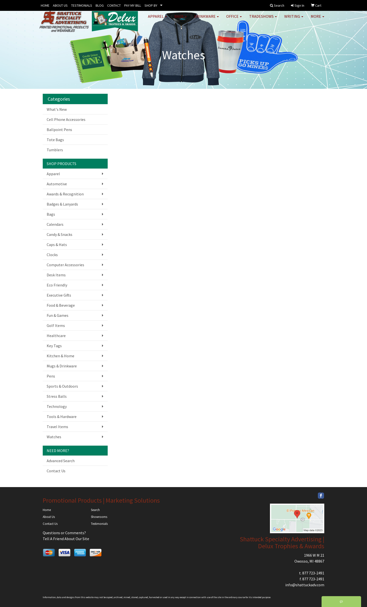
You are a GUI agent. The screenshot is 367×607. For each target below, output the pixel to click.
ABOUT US (60, 5)
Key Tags (54, 345)
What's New (57, 109)
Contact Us (56, 470)
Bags (180, 19)
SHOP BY (150, 5)
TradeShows (263, 19)
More (317, 19)
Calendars (55, 224)
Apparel (157, 19)
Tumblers (55, 149)
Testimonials (99, 524)
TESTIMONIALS (81, 5)
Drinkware (206, 19)
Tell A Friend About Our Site (66, 538)
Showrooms (99, 517)
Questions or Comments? (64, 532)
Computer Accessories (65, 264)
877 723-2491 (313, 572)
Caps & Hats (57, 244)
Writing (293, 19)
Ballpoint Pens (59, 129)
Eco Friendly (57, 285)
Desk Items (56, 274)
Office (234, 19)
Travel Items (57, 426)
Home (47, 510)
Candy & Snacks (59, 234)
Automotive (57, 183)
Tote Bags (55, 139)
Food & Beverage (61, 305)
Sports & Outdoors (62, 386)
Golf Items (56, 325)
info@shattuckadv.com (304, 584)
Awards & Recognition (65, 193)
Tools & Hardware (62, 416)
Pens (51, 376)
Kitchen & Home (60, 355)
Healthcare (56, 335)
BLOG (100, 5)
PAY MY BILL (132, 5)
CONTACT (114, 5)
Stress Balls (57, 396)
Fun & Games (57, 315)
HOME (45, 5)
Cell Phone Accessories (66, 119)
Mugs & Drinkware (62, 365)
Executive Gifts (59, 295)
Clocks (52, 254)
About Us (49, 517)
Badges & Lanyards (62, 204)
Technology (57, 406)
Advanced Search (61, 460)
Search (95, 510)
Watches (54, 436)
